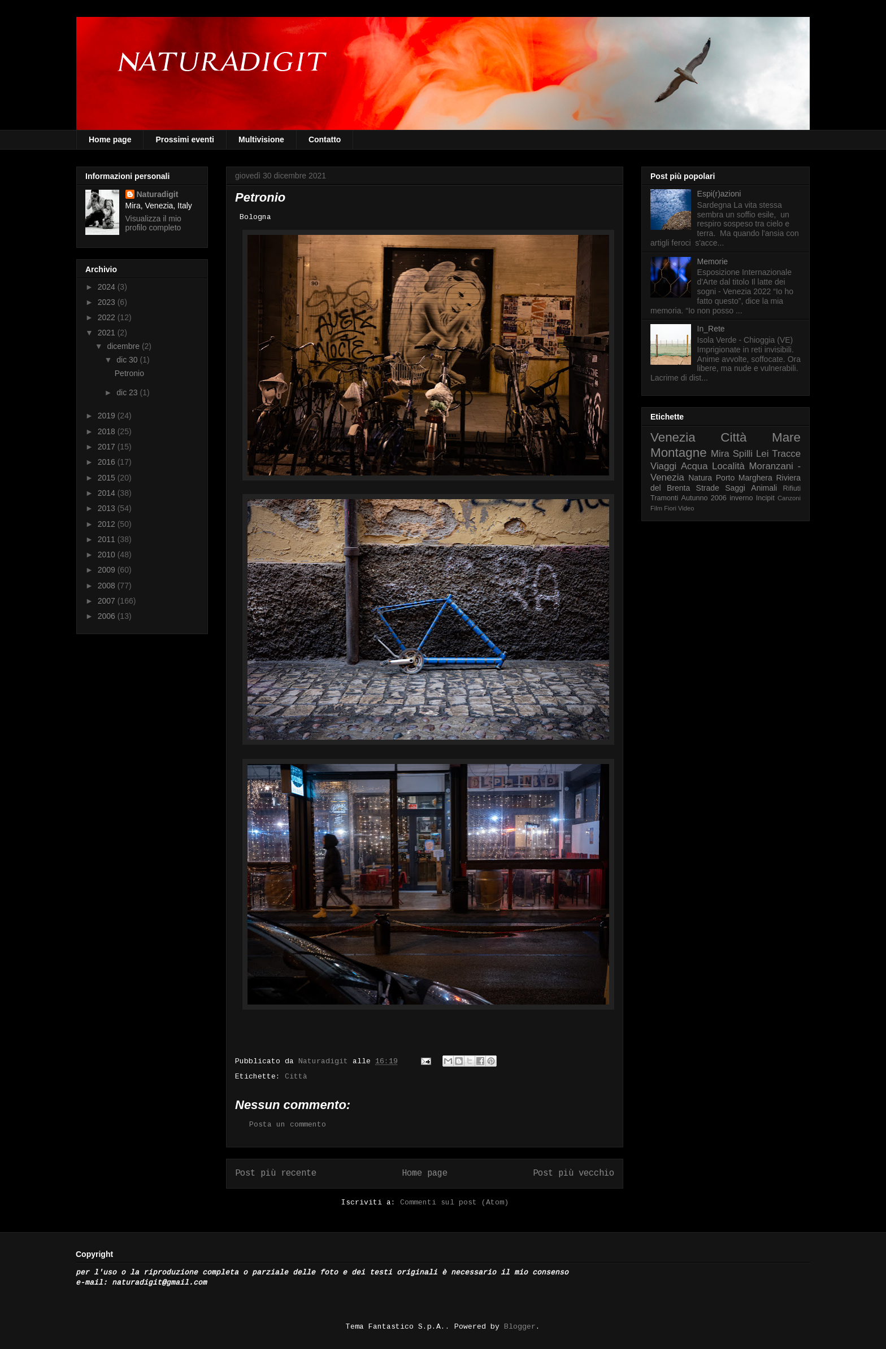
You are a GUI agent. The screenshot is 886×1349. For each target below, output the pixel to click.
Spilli (743, 453)
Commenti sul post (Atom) (454, 1203)
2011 (108, 539)
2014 (108, 492)
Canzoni (789, 498)
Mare (786, 437)
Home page (110, 139)
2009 (108, 569)
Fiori (670, 508)
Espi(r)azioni (719, 193)
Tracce (786, 453)
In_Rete (711, 328)
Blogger (520, 1327)
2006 (108, 616)
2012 (108, 524)
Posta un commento (287, 1125)
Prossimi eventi (184, 139)
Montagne (678, 453)
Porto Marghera (744, 477)
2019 (108, 415)
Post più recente (275, 1173)
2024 (108, 286)
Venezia (673, 437)
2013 (108, 508)
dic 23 (128, 392)
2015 (108, 477)
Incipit (765, 498)
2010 (108, 554)
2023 (108, 302)
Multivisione (261, 139)
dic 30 (128, 359)
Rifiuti (792, 488)
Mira (720, 453)
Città (296, 1077)
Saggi (735, 487)
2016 (108, 461)
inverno (741, 498)
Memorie (712, 261)
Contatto (325, 139)
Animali (764, 487)
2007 (108, 600)
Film (656, 508)
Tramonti (664, 498)
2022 (108, 317)
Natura (700, 477)
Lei (762, 453)
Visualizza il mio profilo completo (153, 223)
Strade (707, 487)
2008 (108, 585)
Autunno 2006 (704, 498)
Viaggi (663, 466)
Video (686, 508)
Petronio (129, 373)
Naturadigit (325, 1061)
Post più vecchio (573, 1173)
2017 (108, 446)
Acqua (694, 466)
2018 (108, 431)
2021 (108, 332)
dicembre (124, 346)
